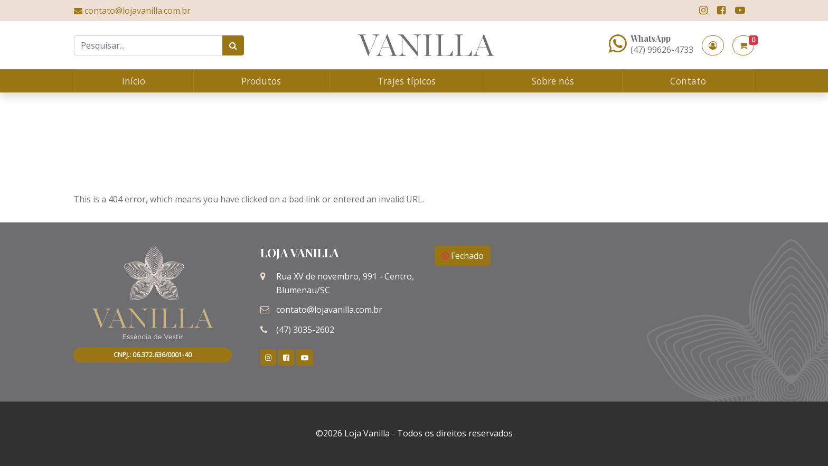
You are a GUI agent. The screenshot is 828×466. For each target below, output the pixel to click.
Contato (688, 80)
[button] (713, 45)
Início (133, 80)
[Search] (148, 45)
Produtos (261, 80)
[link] (703, 10)
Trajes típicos (407, 80)
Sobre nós (553, 80)
